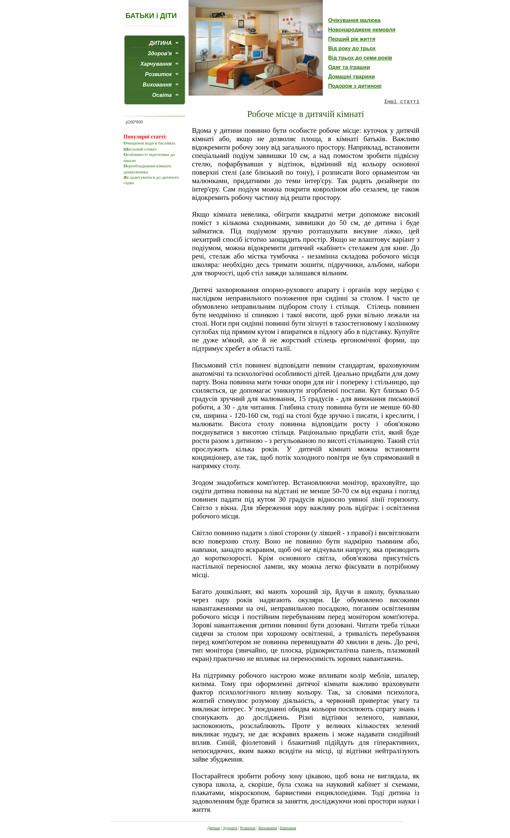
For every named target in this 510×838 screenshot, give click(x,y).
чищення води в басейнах (151, 143)
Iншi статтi (401, 102)
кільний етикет (143, 149)
